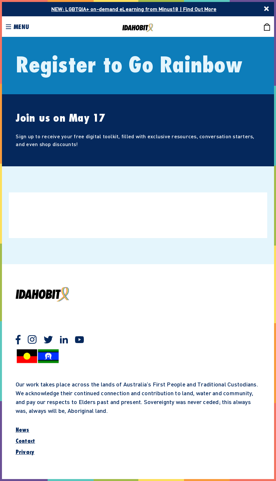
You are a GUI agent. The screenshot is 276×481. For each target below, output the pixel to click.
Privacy (25, 452)
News (22, 430)
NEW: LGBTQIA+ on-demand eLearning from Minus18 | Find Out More (133, 9)
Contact (25, 441)
